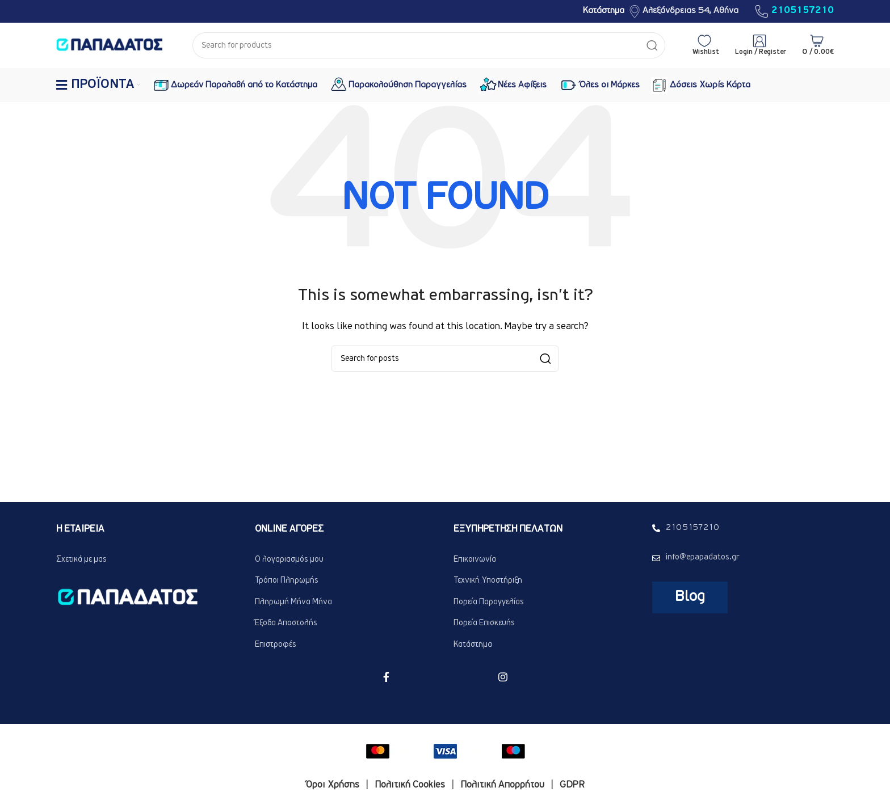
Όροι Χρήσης (332, 785)
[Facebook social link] (386, 676)
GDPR (572, 785)
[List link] (345, 560)
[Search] (428, 45)
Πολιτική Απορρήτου (502, 785)
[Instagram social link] (503, 676)
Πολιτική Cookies (410, 785)
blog (690, 597)
